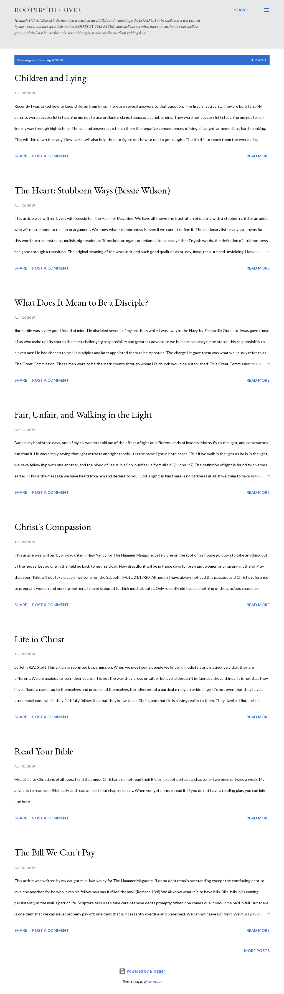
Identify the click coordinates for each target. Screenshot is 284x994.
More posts (257, 950)
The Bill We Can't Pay (54, 852)
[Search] (242, 10)
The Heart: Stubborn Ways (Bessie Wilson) (92, 190)
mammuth (155, 981)
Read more (258, 155)
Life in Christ (39, 639)
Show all (258, 60)
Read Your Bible (43, 751)
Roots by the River (48, 10)
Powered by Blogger (142, 971)
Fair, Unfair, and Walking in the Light (83, 414)
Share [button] (20, 155)
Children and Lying (50, 78)
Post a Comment (50, 155)
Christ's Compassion (52, 526)
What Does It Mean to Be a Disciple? (81, 302)
